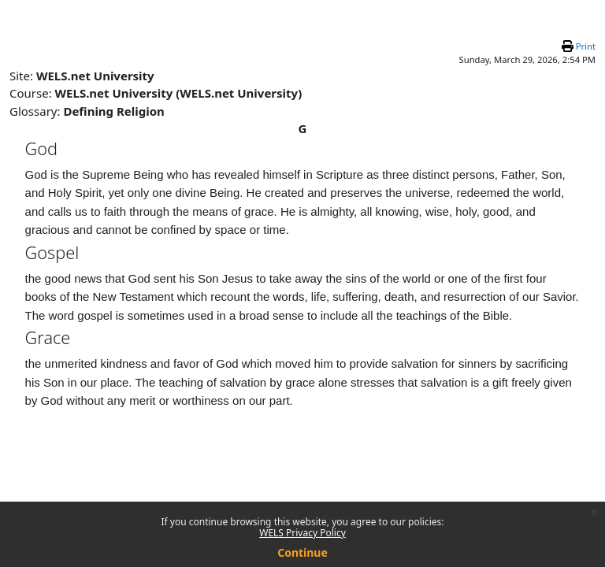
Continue (302, 552)
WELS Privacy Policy (302, 532)
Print (586, 46)
